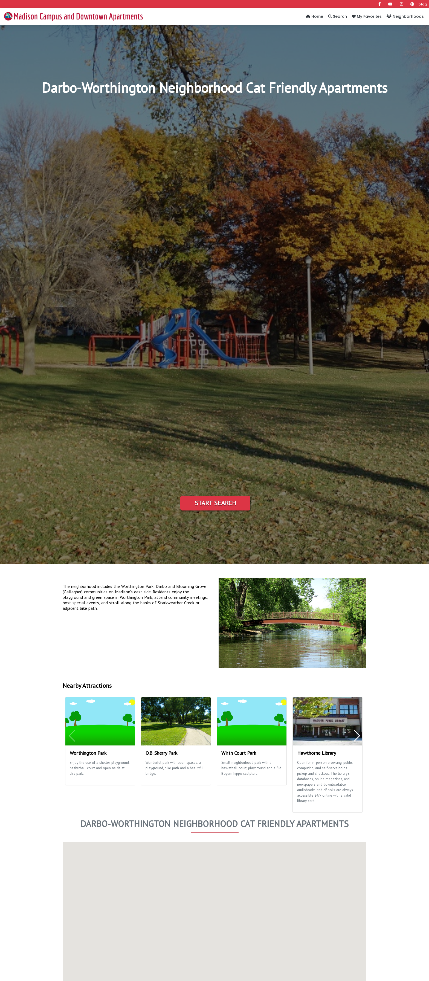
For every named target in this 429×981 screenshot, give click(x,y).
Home (314, 16)
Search (337, 16)
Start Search (215, 503)
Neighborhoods (405, 16)
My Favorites (367, 16)
